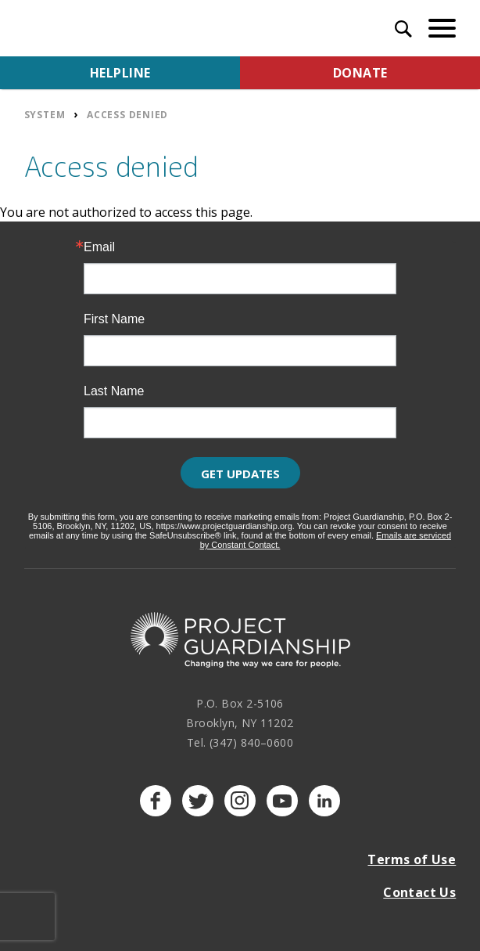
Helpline (120, 72)
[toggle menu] (442, 27)
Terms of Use (411, 859)
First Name (114, 319)
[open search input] (403, 31)
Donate (360, 72)
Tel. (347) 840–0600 (240, 742)
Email (99, 247)
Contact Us (419, 892)
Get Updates (240, 473)
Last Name (114, 391)
